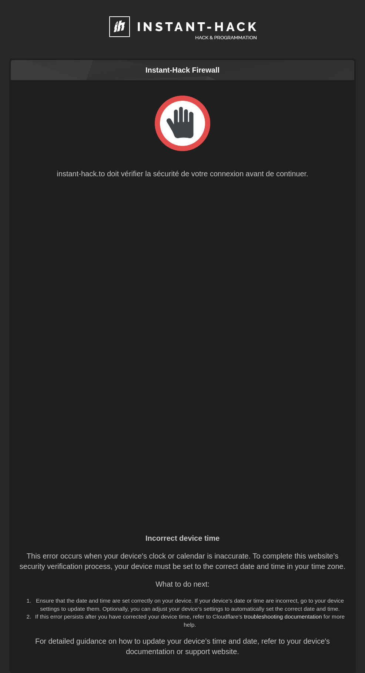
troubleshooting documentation (283, 616)
